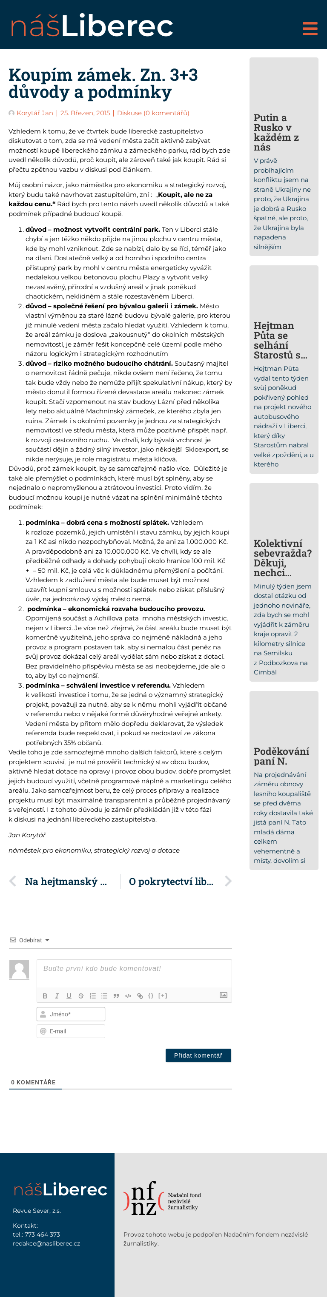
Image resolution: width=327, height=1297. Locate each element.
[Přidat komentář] (198, 1055)
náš (91, 25)
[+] (163, 995)
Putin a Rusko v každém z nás (276, 132)
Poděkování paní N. (281, 756)
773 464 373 (42, 1234)
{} (152, 995)
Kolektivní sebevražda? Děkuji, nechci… (283, 558)
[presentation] (174, 1021)
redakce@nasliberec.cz (46, 1243)
